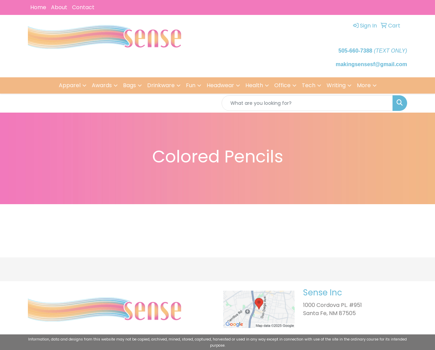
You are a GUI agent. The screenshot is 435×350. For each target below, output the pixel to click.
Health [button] (254, 85)
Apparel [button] (70, 85)
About (59, 7)
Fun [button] (190, 85)
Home (38, 7)
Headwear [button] (220, 85)
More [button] (364, 85)
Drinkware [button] (161, 85)
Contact (83, 7)
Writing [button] (336, 85)
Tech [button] (308, 85)
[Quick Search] (307, 103)
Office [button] (282, 85)
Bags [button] (129, 85)
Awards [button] (102, 85)
